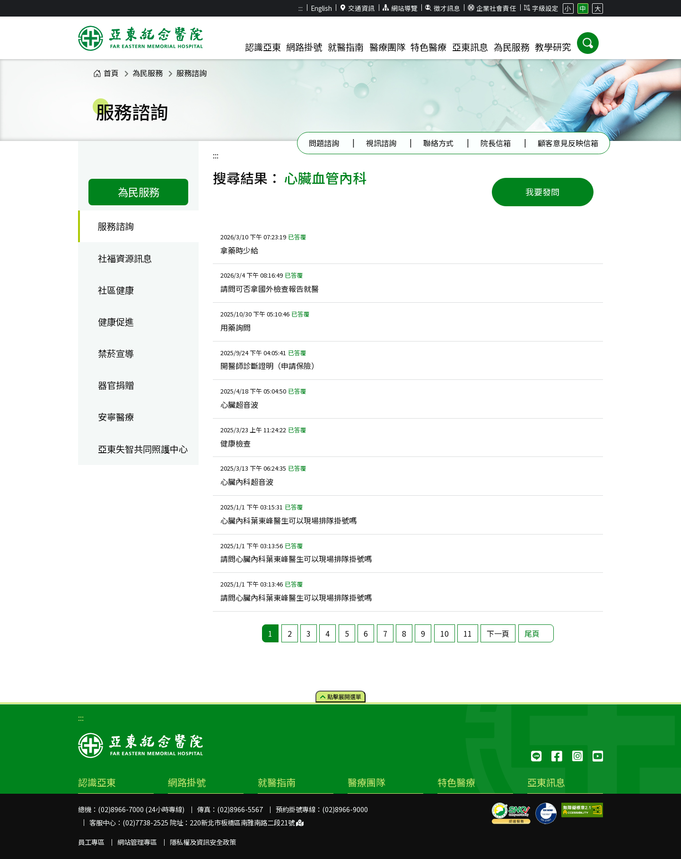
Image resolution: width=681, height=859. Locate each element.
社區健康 (116, 290)
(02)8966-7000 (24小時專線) (141, 809)
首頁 (106, 73)
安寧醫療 (116, 416)
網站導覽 (400, 8)
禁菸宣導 (116, 353)
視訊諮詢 (381, 143)
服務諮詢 (191, 73)
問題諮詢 (324, 143)
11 (467, 633)
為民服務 (147, 73)
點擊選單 (340, 696)
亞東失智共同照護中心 (143, 449)
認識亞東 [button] (263, 46)
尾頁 (532, 633)
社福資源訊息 (125, 258)
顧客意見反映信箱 (568, 143)
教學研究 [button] (553, 46)
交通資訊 (357, 8)
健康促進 (116, 321)
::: (300, 8)
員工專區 (91, 842)
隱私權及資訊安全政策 (203, 842)
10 (444, 633)
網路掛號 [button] (304, 46)
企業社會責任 (492, 8)
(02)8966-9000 (345, 809)
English (321, 8)
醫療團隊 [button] (387, 46)
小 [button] (568, 8)
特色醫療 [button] (428, 46)
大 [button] (597, 8)
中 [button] (582, 8)
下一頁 (498, 633)
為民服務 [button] (512, 46)
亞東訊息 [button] (470, 46)
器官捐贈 (116, 385)
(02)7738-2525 (145, 822)
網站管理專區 (137, 842)
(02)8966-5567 (240, 809)
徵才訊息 (442, 8)
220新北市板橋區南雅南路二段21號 (247, 822)
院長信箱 (495, 143)
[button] (587, 43)
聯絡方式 (438, 143)
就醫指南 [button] (346, 46)
